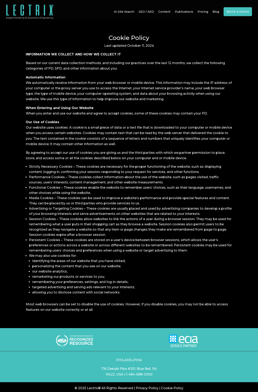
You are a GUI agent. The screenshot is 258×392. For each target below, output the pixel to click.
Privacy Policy (147, 388)
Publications (184, 12)
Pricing (203, 12)
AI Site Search (124, 12)
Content (164, 12)
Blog (216, 12)
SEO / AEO (146, 12)
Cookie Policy (172, 388)
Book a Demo (238, 12)
